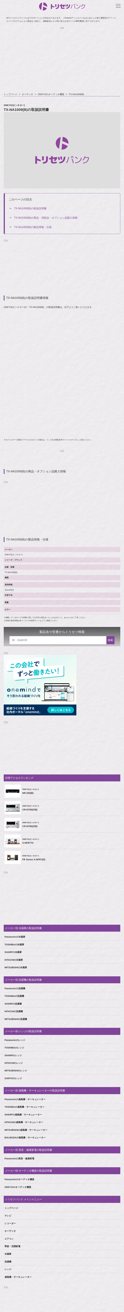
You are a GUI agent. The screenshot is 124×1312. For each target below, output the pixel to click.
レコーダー (10, 1223)
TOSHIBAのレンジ (14, 1047)
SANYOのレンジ (13, 1078)
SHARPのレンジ (13, 1055)
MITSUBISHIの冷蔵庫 (16, 967)
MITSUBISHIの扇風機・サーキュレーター (26, 1130)
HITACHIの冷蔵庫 (14, 960)
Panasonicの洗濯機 (15, 988)
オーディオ (27, 94)
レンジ (8, 1269)
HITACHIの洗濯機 (14, 1011)
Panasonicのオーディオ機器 (19, 1179)
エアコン (9, 1238)
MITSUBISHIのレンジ (16, 1070)
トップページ (10, 94)
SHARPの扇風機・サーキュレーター (23, 1114)
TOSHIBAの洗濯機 (14, 996)
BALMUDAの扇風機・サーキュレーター (25, 1137)
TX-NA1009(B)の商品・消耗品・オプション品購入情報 (46, 217)
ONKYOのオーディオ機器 (51, 94)
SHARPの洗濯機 (13, 1003)
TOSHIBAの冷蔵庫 (14, 944)
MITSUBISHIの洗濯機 (16, 1019)
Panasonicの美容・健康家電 (19, 1158)
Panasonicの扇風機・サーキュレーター (25, 1099)
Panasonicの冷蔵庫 (15, 937)
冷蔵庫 (8, 1254)
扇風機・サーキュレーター (18, 1277)
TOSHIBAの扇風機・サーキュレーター (24, 1107)
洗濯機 (8, 1261)
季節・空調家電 (12, 1246)
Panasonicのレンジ (15, 1040)
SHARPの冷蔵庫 (13, 952)
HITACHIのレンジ (14, 1063)
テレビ (8, 1215)
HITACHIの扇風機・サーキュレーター (24, 1122)
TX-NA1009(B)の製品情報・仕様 (33, 227)
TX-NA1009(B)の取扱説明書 (30, 208)
